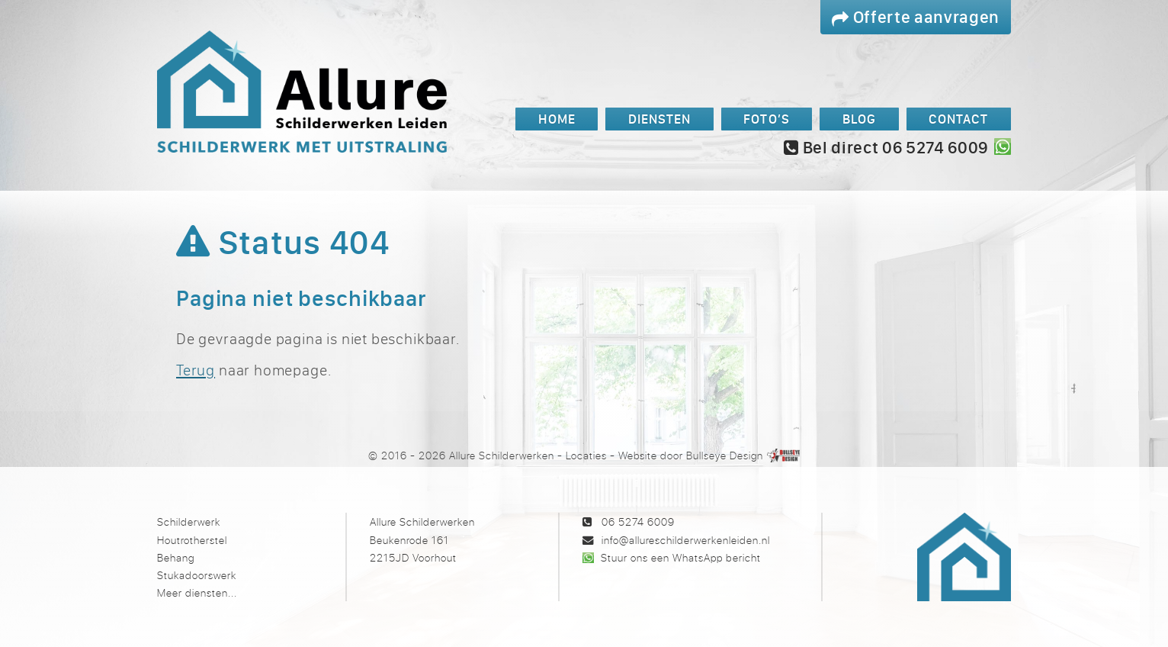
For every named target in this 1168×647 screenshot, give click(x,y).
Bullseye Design (724, 455)
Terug (195, 369)
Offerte (916, 16)
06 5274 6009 (638, 521)
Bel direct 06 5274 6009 (886, 147)
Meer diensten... (197, 592)
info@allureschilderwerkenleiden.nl (686, 540)
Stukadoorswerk (196, 575)
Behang (175, 557)
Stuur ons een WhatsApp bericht (680, 557)
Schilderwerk (188, 521)
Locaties (586, 455)
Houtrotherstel (192, 540)
